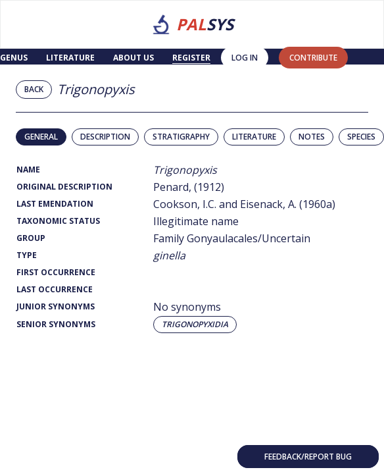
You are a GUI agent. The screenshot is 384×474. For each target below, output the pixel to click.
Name (28, 169)
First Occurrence (55, 272)
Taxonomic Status (58, 220)
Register (191, 57)
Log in (244, 57)
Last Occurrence (54, 289)
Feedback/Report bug (308, 456)
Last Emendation (54, 203)
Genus (14, 57)
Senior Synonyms (55, 324)
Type (26, 255)
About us (133, 57)
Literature (70, 57)
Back (33, 89)
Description (105, 136)
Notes (312, 136)
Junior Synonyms (55, 306)
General (41, 136)
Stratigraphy (181, 136)
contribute (313, 57)
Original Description (64, 186)
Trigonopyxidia (195, 324)
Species (361, 136)
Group (30, 238)
